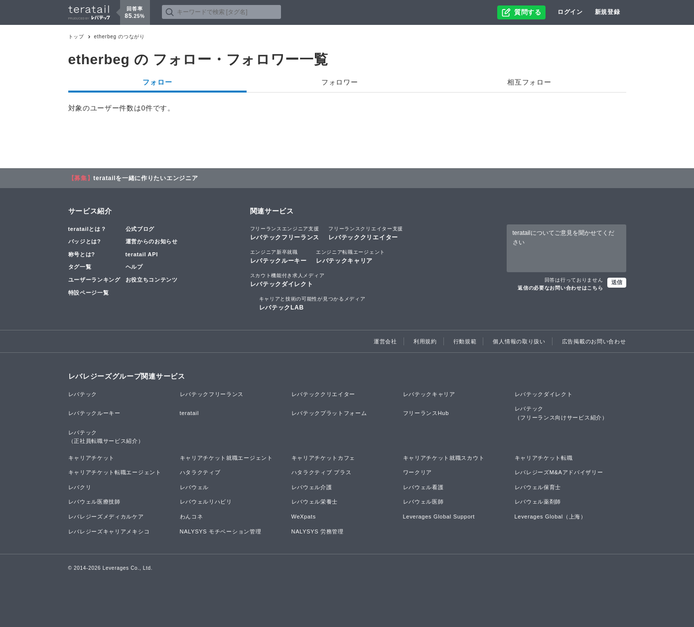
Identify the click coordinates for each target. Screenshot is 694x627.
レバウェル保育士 (538, 487)
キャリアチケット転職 (544, 458)
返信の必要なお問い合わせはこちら (560, 288)
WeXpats (303, 517)
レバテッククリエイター (365, 233)
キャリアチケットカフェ (323, 458)
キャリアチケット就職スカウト (444, 458)
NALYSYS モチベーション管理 (221, 531)
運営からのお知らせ (152, 241)
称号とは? (81, 254)
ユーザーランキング (94, 280)
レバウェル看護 (423, 487)
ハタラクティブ (200, 472)
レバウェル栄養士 (314, 502)
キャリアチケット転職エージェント (114, 472)
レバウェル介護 (311, 487)
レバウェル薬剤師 (538, 502)
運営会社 (385, 341)
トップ (76, 36)
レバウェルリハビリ (206, 502)
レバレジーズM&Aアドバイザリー (559, 472)
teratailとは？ (87, 229)
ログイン (570, 11)
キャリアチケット (91, 458)
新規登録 (607, 11)
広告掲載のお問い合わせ (594, 341)
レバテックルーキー (278, 256)
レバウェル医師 (423, 502)
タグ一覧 (80, 267)
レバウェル (194, 487)
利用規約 (425, 341)
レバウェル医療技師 (94, 502)
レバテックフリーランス (285, 233)
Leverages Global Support (439, 517)
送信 (616, 282)
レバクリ (80, 487)
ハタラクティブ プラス (321, 472)
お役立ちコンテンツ (152, 280)
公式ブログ (140, 229)
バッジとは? (84, 241)
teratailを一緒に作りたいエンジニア (145, 178)
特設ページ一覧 (88, 293)
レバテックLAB (312, 303)
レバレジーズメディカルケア (106, 517)
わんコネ (191, 517)
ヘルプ (134, 267)
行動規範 (465, 341)
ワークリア (417, 472)
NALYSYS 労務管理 (317, 531)
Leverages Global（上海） (550, 517)
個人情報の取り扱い (519, 341)
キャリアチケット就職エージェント (226, 458)
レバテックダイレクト (287, 280)
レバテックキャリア (350, 256)
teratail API (142, 254)
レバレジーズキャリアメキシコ (109, 531)
